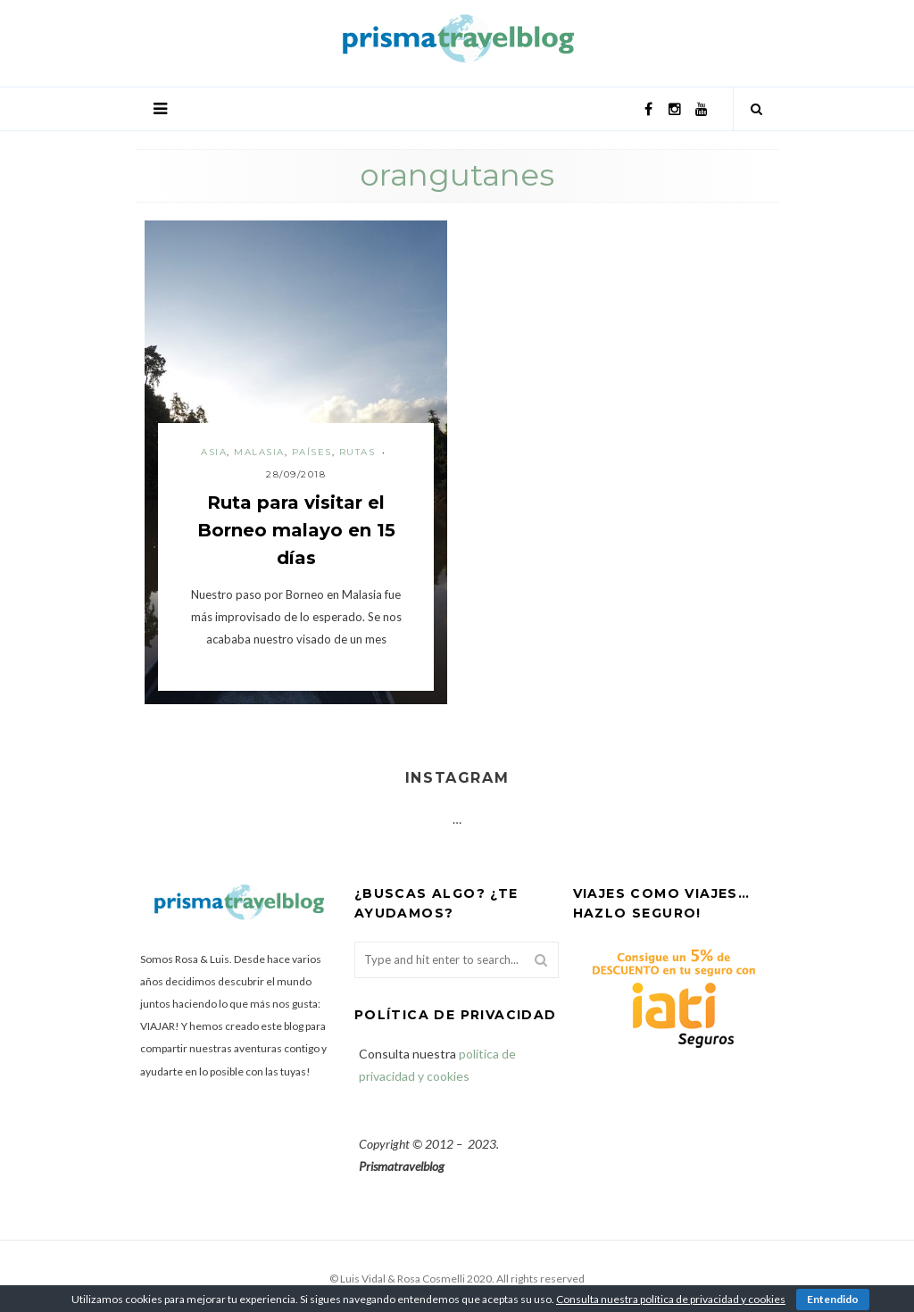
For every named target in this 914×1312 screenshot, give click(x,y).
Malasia (259, 452)
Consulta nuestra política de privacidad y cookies (670, 1299)
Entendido (833, 1299)
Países (312, 452)
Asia (214, 452)
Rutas (357, 452)
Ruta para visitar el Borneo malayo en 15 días (296, 530)
